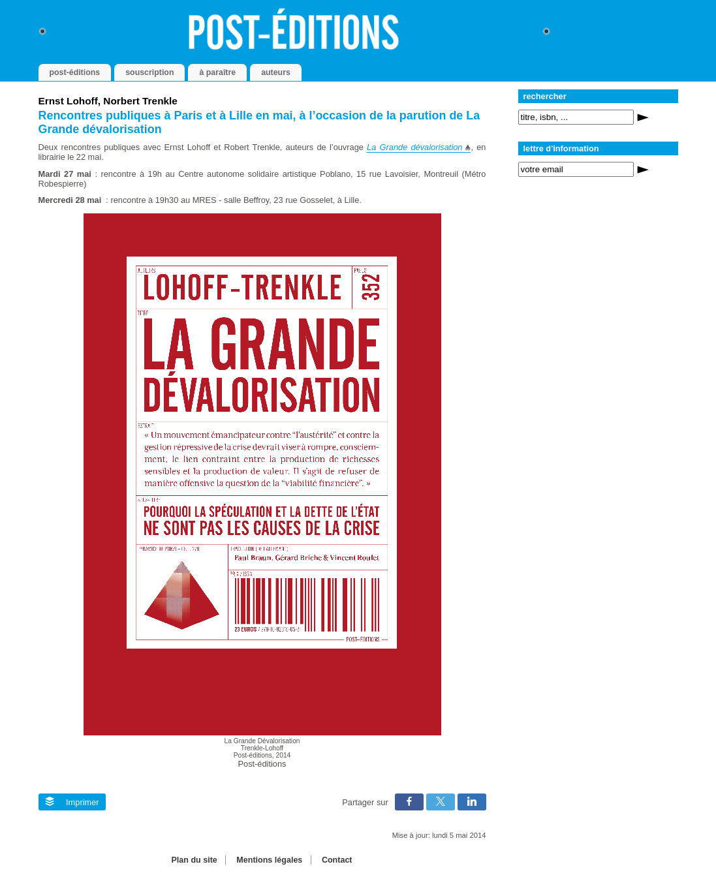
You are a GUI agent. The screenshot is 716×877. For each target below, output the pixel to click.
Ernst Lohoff (68, 100)
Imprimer (72, 802)
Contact (337, 860)
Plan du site (194, 860)
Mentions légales (269, 860)
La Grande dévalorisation (414, 147)
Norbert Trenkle (140, 100)
